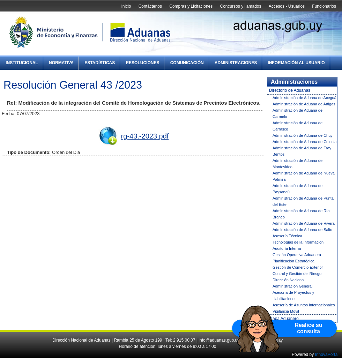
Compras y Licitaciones (191, 6)
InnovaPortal (327, 354)
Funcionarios (324, 6)
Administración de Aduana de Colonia (304, 142)
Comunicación (187, 62)
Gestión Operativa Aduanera (297, 255)
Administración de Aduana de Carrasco (297, 126)
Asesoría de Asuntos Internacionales (304, 305)
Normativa (61, 62)
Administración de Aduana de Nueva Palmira (304, 176)
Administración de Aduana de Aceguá (304, 98)
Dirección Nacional (289, 280)
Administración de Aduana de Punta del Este (303, 201)
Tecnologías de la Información (298, 242)
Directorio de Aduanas (289, 90)
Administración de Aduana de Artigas (304, 104)
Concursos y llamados (240, 6)
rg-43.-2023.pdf (145, 136)
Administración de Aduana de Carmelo (297, 113)
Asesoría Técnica (287, 236)
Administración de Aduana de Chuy (303, 135)
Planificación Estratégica (293, 261)
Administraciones (236, 62)
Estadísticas (99, 62)
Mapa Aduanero (284, 318)
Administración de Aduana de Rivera (304, 223)
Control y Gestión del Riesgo (297, 273)
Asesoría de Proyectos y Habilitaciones (293, 295)
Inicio (126, 6)
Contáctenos (150, 6)
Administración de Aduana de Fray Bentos (302, 151)
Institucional (22, 62)
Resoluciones (142, 62)
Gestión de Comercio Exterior (298, 267)
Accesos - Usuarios (287, 6)
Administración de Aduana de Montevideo (297, 163)
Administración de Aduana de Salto (302, 230)
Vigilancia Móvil (286, 311)
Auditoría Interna (287, 248)
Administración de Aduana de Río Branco (301, 214)
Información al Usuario (296, 62)
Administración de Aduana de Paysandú (297, 189)
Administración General (292, 286)
